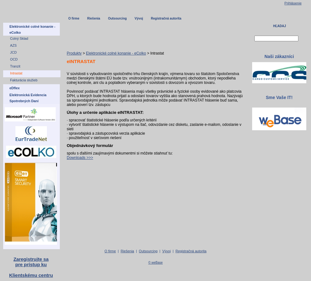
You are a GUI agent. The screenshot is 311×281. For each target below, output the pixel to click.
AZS (13, 45)
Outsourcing (117, 18)
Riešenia (93, 18)
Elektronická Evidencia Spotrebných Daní (28, 98)
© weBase (155, 262)
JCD (13, 52)
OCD (14, 59)
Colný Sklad (19, 38)
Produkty (74, 53)
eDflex (14, 88)
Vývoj (139, 18)
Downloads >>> (80, 157)
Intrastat (16, 73)
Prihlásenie (293, 3)
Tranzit (15, 66)
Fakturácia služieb (23, 80)
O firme (73, 18)
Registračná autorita (166, 18)
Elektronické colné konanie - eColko (116, 53)
